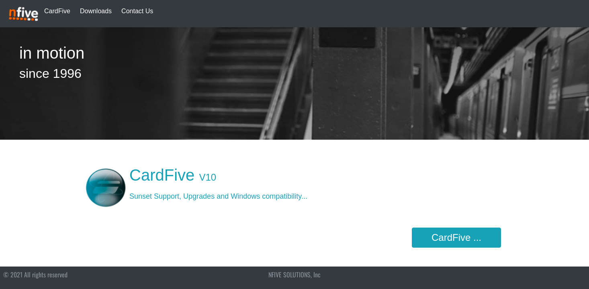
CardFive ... (456, 237)
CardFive (57, 11)
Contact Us (137, 11)
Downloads (96, 11)
